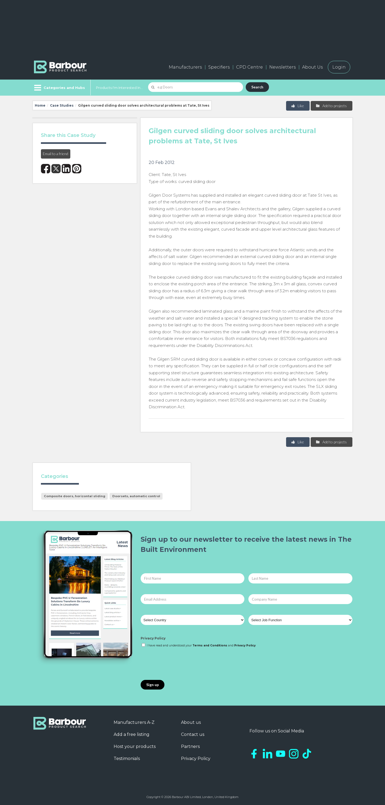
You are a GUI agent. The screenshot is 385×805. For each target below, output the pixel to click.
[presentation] (181, 664)
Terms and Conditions (209, 645)
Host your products (135, 746)
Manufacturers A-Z (134, 722)
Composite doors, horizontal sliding (74, 496)
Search (257, 87)
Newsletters (282, 67)
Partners (190, 746)
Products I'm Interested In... (119, 87)
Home (40, 105)
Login (339, 67)
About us (191, 722)
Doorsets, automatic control (136, 496)
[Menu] (59, 88)
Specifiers (219, 67)
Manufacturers (185, 67)
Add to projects (331, 105)
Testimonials (127, 758)
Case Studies (62, 105)
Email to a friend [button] (55, 153)
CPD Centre (249, 67)
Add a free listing (131, 734)
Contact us (192, 734)
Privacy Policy (153, 638)
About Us (312, 67)
